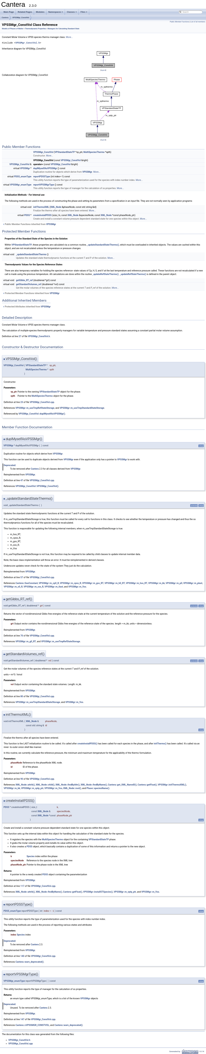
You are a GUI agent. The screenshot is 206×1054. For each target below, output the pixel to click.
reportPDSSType (41, 176)
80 (21, 696)
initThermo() (160, 743)
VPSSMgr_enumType (20, 184)
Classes (72, 13)
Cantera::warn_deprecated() (29, 962)
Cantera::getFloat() (147, 784)
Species (31, 856)
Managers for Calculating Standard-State (63, 29)
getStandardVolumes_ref (28, 284)
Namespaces (56, 13)
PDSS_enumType (22, 176)
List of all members (198, 22)
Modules (40, 12)
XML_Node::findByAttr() (68, 784)
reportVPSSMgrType (43, 184)
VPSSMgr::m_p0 (174, 583)
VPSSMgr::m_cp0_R (49, 583)
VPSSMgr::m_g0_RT (25, 641)
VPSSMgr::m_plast (192, 583)
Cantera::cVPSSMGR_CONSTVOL (32, 1025)
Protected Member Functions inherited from (31, 293)
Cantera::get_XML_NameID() (122, 784)
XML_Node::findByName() (94, 784)
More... (69, 37)
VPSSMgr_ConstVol (20, 17)
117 (22, 886)
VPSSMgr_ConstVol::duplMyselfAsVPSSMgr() (42, 413)
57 (21, 577)
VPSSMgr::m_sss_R (34, 586)
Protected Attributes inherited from (27, 306)
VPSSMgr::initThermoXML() (172, 784)
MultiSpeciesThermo (93, 152)
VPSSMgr (25, 168)
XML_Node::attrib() (25, 784)
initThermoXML (41, 207)
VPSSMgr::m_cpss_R (70, 583)
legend (103, 70)
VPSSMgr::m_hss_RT (136, 583)
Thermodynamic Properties (35, 29)
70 (21, 635)
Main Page (9, 12)
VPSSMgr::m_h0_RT (115, 583)
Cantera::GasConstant (26, 583)
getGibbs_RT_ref (24, 280)
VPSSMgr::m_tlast (54, 586)
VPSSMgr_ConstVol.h (27, 42)
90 (21, 779)
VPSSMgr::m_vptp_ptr (32, 788)
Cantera (5, 17)
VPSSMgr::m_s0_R (13, 586)
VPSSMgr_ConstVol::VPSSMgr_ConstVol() (36, 486)
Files (84, 13)
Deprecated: (10, 465)
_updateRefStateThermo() (105, 274)
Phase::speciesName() (97, 788)
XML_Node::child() (45, 784)
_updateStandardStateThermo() (103, 244)
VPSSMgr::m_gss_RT (93, 583)
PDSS (27, 215)
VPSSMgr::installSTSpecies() (98, 892)
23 (21, 402)
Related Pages (25, 12)
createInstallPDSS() (87, 743)
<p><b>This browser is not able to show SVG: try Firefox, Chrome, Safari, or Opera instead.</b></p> (103, 59)
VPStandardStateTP (65, 152)
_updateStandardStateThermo (31, 254)
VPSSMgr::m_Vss (77, 586)
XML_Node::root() (72, 788)
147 (22, 1019)
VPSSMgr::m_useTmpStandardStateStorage (82, 408)
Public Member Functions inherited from (29, 224)
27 (20, 336)
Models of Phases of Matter (12, 29)
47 (21, 480)
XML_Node (55, 207)
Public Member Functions (179, 22)
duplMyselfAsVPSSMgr (45, 168)
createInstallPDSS (42, 215)
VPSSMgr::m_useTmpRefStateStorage (34, 408)
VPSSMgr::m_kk (156, 583)
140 (22, 956)
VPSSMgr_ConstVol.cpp (42, 402)
